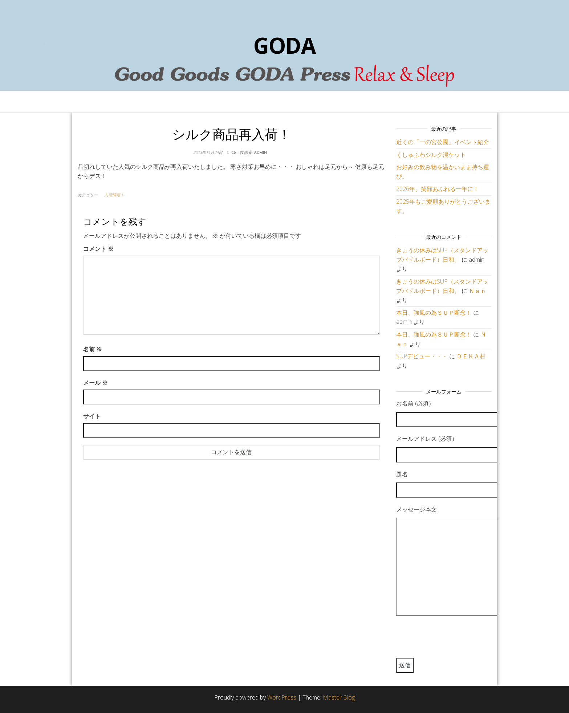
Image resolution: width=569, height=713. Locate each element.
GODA (284, 45)
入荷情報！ (114, 194)
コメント (98, 249)
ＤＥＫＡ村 (470, 356)
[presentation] (451, 640)
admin (260, 152)
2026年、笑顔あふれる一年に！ (437, 189)
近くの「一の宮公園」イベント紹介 (442, 142)
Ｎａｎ (477, 291)
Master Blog (339, 697)
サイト (92, 416)
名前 (92, 349)
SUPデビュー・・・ (422, 356)
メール (95, 383)
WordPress (281, 697)
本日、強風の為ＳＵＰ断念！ (434, 313)
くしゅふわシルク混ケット (431, 155)
